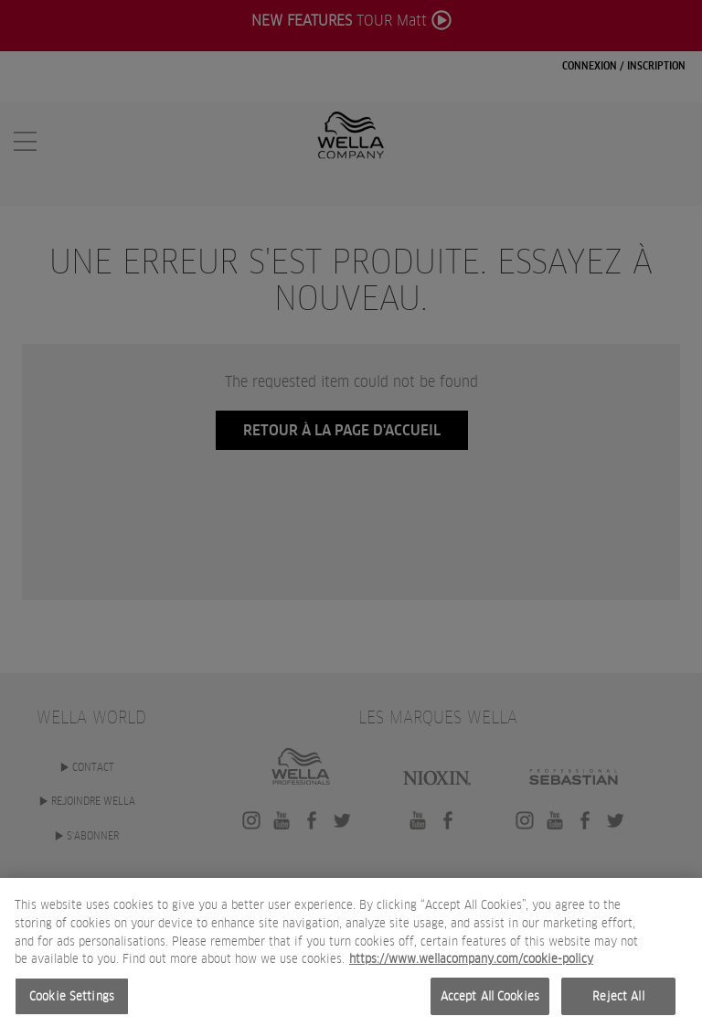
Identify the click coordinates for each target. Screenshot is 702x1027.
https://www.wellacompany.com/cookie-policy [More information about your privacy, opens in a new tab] (471, 965)
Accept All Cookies (490, 1002)
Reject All (618, 1002)
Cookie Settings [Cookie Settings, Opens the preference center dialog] (71, 1002)
